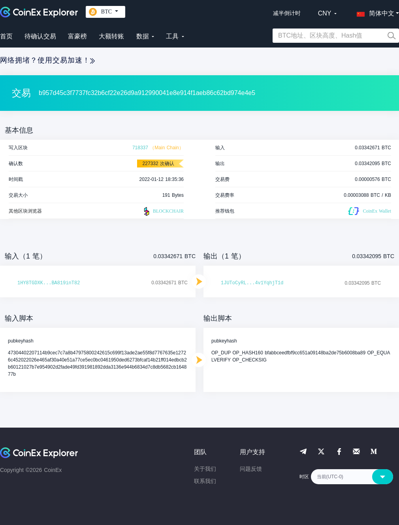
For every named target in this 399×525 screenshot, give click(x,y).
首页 (6, 36)
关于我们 (205, 469)
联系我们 (205, 481)
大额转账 (111, 36)
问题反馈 (251, 469)
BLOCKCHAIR (163, 211)
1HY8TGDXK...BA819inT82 (48, 283)
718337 (140, 147)
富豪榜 (77, 36)
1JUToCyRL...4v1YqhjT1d (252, 283)
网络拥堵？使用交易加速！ (47, 60)
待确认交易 (40, 36)
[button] (373, 12)
